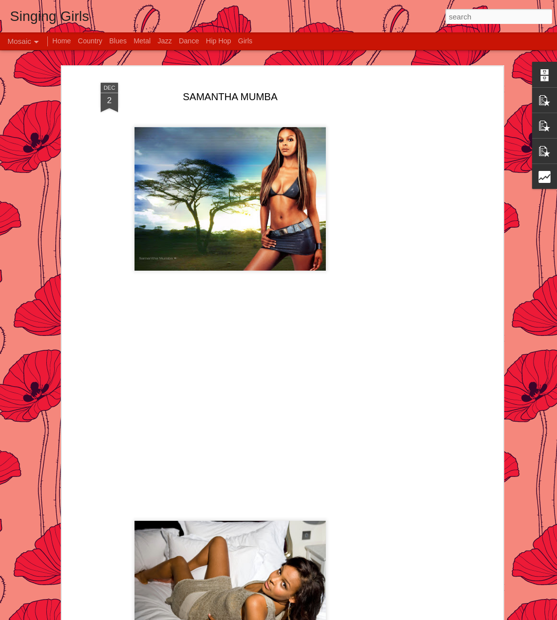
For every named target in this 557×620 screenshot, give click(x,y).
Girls (245, 41)
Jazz (164, 41)
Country (90, 41)
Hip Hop (218, 41)
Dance (189, 41)
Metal (142, 41)
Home (61, 41)
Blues (118, 41)
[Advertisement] (414, 234)
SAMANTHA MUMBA (230, 96)
